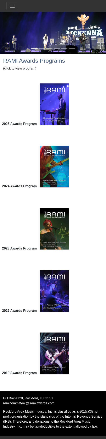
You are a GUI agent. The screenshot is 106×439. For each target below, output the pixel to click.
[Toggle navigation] (12, 6)
